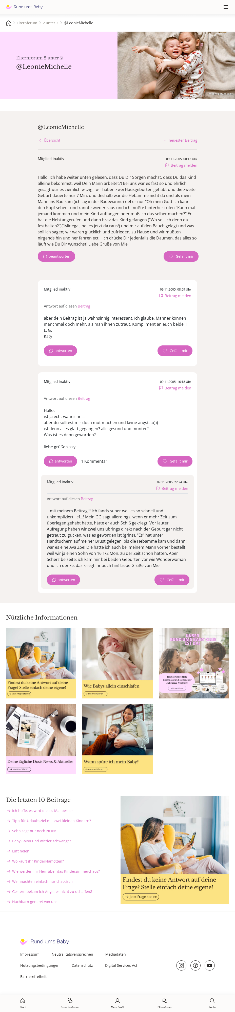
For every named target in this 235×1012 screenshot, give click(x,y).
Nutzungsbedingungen (40, 965)
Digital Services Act (121, 965)
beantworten (59, 256)
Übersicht (52, 140)
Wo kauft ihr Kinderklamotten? (38, 861)
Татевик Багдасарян (219, 93)
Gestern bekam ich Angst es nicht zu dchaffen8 (52, 891)
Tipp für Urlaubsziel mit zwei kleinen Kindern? (51, 820)
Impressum (30, 954)
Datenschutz (82, 965)
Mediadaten (115, 954)
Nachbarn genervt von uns (34, 901)
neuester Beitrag (183, 140)
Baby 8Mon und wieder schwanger (41, 841)
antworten (63, 350)
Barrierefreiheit (33, 976)
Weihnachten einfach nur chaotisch (42, 881)
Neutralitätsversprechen (72, 954)
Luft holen (20, 851)
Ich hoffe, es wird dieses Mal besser (42, 810)
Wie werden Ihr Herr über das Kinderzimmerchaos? (56, 871)
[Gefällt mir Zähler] (181, 256)
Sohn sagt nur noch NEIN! (34, 830)
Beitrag (84, 306)
